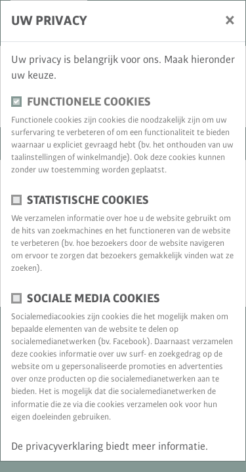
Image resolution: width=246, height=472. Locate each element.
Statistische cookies (88, 200)
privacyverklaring (66, 446)
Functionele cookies (89, 102)
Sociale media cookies (93, 298)
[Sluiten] (230, 20)
